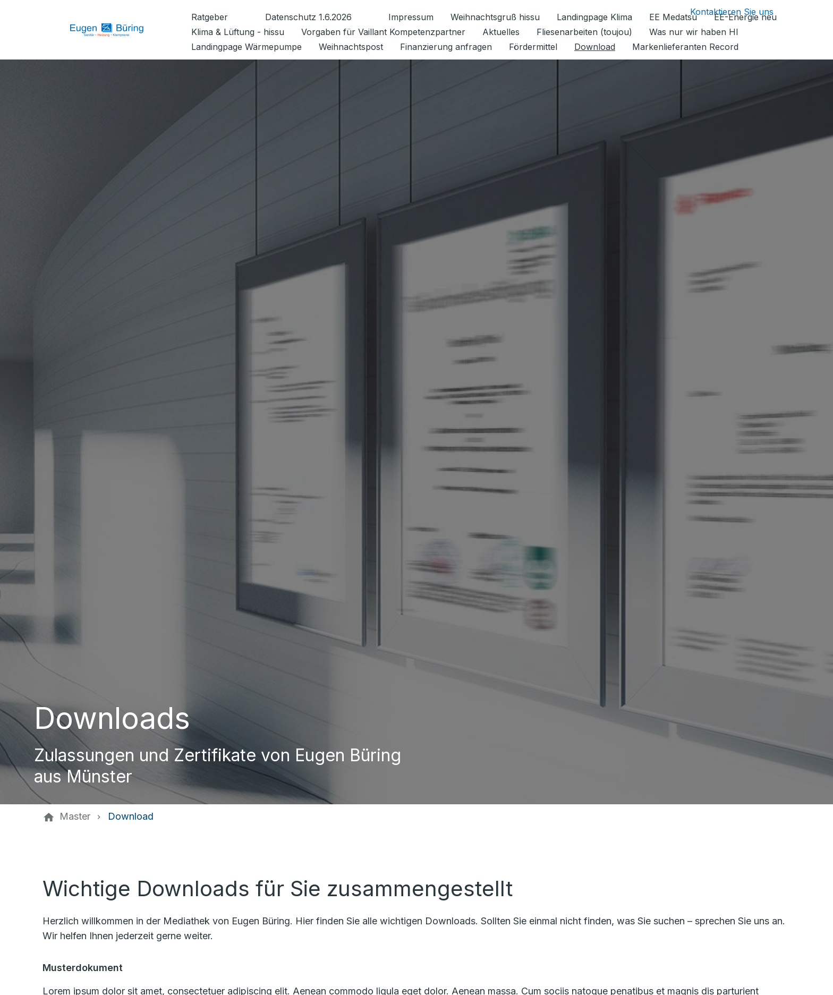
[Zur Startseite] (114, 29)
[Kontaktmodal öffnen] (723, 11)
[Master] (75, 816)
